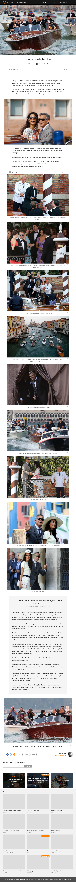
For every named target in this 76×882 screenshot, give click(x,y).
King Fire (5, 851)
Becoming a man (31, 851)
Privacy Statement (49, 879)
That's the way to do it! (33, 810)
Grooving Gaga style (56, 851)
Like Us (46, 2)
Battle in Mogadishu (56, 871)
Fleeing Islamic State (56, 810)
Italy (34, 63)
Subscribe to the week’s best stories (14, 762)
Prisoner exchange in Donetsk (35, 831)
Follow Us (44, 2)
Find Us (47, 2)
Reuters (8, 2)
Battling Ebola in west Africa (11, 831)
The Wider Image (21, 2)
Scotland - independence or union (12, 871)
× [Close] (74, 880)
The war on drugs (55, 831)
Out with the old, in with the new (12, 810)
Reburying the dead (32, 871)
